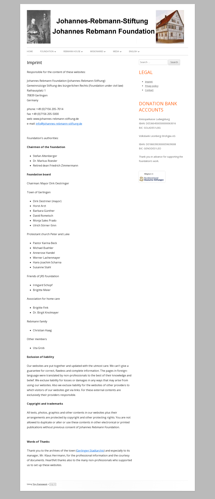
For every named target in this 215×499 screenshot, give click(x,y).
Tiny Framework (40, 484)
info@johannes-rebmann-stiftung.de (59, 123)
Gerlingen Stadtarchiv (90, 450)
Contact (149, 90)
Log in (53, 484)
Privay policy (151, 85)
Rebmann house (71, 51)
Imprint (149, 81)
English (133, 51)
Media (116, 51)
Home (30, 51)
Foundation (47, 51)
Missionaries (96, 51)
